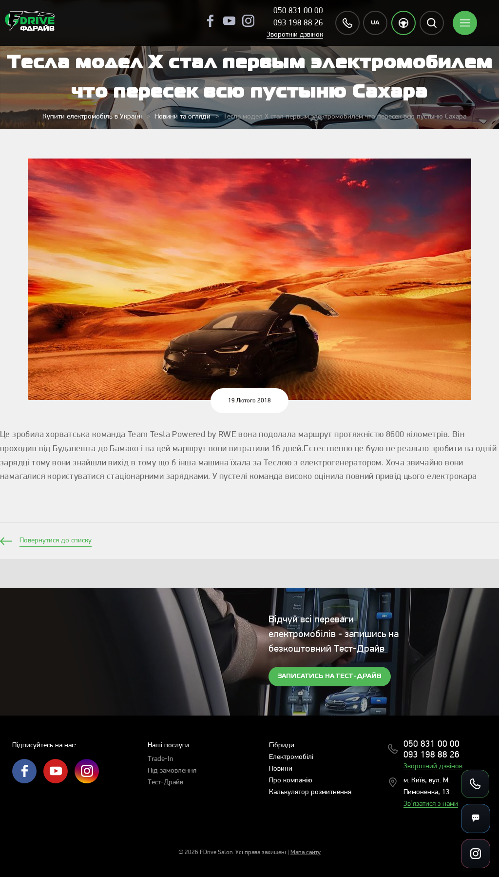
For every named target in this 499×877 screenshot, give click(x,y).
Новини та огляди (182, 116)
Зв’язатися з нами (430, 804)
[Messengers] (475, 818)
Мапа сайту (305, 852)
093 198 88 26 (298, 23)
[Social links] (475, 853)
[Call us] (475, 784)
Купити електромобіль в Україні (92, 116)
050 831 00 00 (298, 11)
